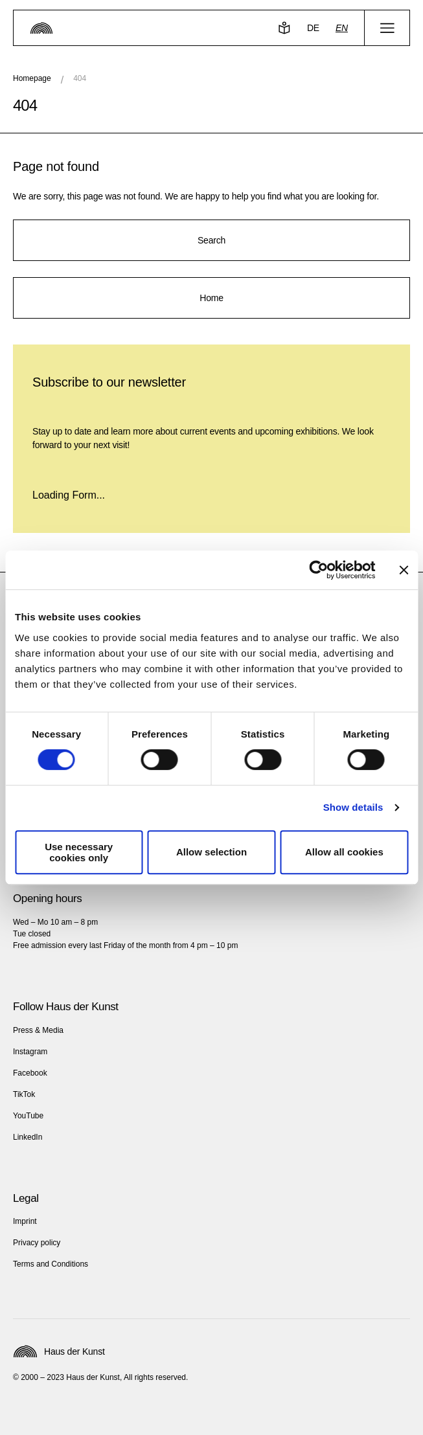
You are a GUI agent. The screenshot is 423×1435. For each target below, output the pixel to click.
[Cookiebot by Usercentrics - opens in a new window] (318, 570)
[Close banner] (403, 569)
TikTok (24, 1094)
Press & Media (38, 1030)
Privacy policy (36, 1242)
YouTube (28, 1115)
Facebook (30, 1073)
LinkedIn (27, 1137)
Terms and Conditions (50, 1264)
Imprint (25, 1221)
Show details (353, 807)
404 (79, 78)
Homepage (32, 78)
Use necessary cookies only (79, 852)
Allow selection (211, 851)
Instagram (30, 1051)
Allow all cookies (344, 851)
